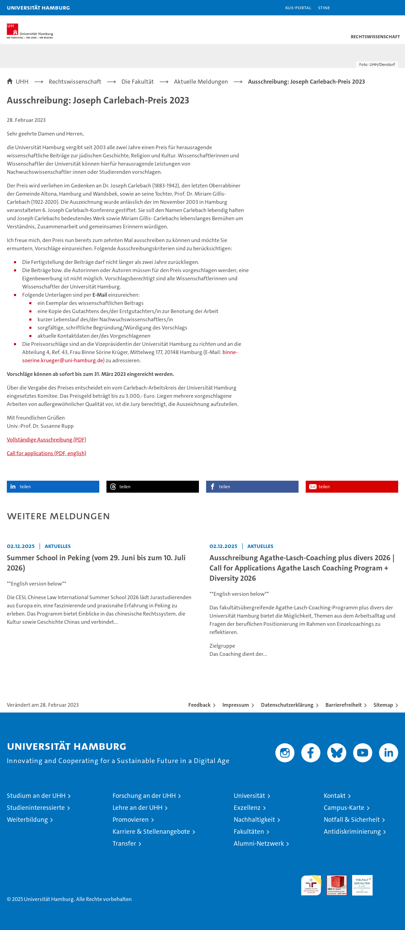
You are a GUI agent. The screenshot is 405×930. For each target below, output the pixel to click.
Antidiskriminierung (352, 831)
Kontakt (335, 795)
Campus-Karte (344, 807)
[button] (378, 7)
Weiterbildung (27, 819)
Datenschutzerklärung (287, 704)
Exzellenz (247, 807)
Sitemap (383, 704)
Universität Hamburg (38, 7)
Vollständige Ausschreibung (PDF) (46, 439)
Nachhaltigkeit (254, 819)
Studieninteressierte (36, 807)
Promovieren (131, 819)
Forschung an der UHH (144, 795)
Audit (333, 878)
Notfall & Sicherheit (352, 819)
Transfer (124, 843)
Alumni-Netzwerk (259, 843)
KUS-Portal (298, 7)
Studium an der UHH (36, 795)
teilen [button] (25, 487)
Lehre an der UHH (137, 807)
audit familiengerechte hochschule (311, 885)
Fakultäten (249, 831)
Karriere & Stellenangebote (151, 831)
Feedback (199, 704)
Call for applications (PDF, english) (46, 453)
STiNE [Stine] (324, 7)
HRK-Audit (358, 882)
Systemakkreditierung (388, 878)
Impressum (235, 704)
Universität (249, 795)
